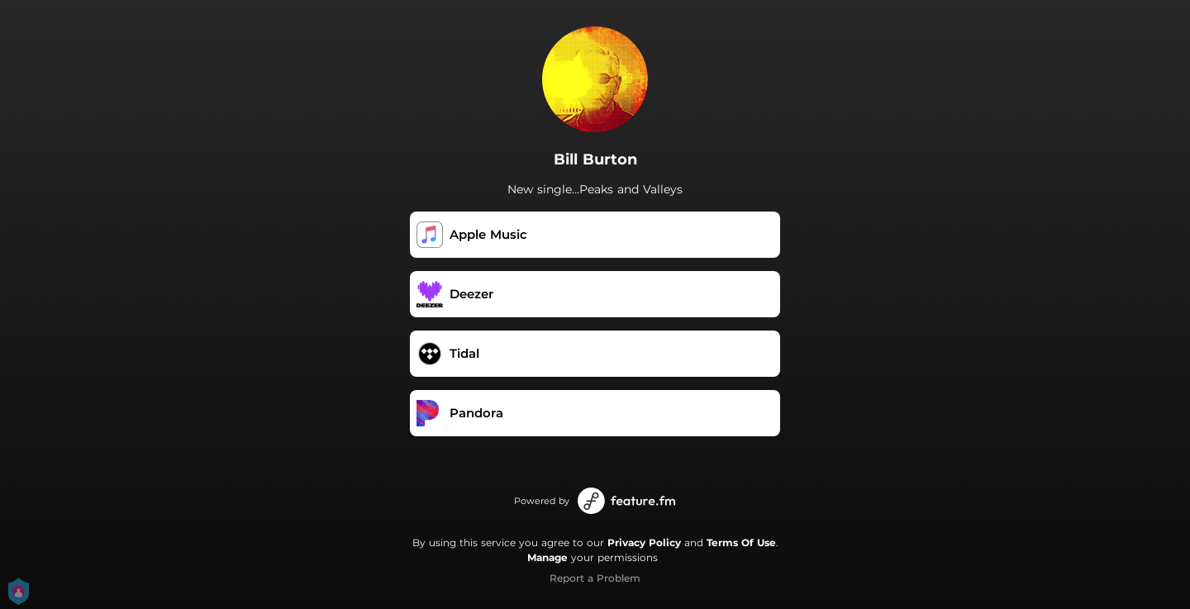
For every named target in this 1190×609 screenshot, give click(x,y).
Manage (547, 557)
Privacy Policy (644, 542)
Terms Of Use (741, 542)
